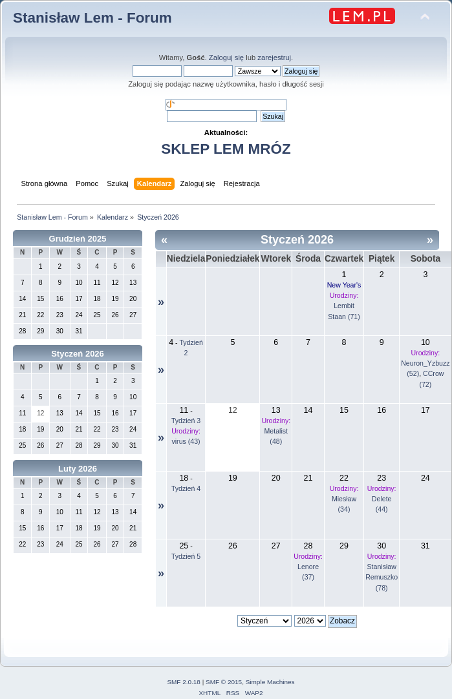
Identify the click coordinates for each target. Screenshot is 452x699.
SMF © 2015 (224, 681)
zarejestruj (274, 57)
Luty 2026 (77, 469)
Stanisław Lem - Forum (92, 18)
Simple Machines (270, 681)
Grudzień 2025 (78, 239)
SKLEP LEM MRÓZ (225, 149)
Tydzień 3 (185, 420)
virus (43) (185, 441)
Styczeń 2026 (77, 354)
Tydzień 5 (185, 556)
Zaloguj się (226, 57)
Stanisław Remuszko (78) (381, 577)
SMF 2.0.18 (183, 681)
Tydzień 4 (185, 488)
